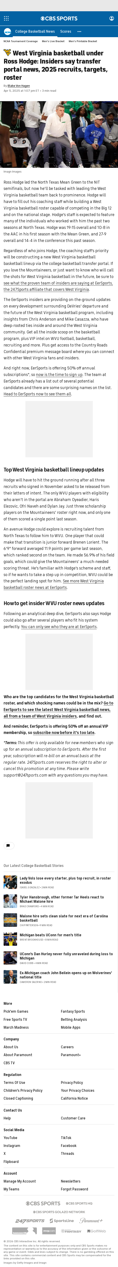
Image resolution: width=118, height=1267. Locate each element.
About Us (11, 1047)
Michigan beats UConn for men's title (50, 935)
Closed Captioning (18, 1098)
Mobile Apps (70, 1027)
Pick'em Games (16, 1011)
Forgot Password (74, 1189)
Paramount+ (71, 1055)
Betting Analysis (74, 1020)
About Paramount (18, 1055)
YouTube (10, 1138)
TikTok (66, 1138)
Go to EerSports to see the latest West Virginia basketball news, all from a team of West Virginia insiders (58, 710)
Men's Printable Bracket (83, 41)
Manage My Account (20, 1181)
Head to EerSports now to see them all (37, 394)
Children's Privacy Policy (23, 1091)
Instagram (12, 1146)
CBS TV (9, 1063)
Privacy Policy (72, 1083)
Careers (67, 1047)
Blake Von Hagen (19, 86)
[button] (79, 31)
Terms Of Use (14, 1083)
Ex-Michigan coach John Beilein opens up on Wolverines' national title (66, 975)
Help (7, 1118)
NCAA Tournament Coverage (21, 41)
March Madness (16, 1027)
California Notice (74, 1098)
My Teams (11, 1189)
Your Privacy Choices (77, 1091)
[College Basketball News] (35, 31)
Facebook (68, 1146)
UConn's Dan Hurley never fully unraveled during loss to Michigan (66, 956)
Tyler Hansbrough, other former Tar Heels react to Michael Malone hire (62, 899)
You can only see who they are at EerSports (59, 626)
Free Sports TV (15, 1020)
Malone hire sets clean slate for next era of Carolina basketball (64, 918)
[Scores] (66, 31)
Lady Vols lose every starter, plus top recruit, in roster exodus (65, 880)
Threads (67, 1154)
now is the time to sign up (59, 374)
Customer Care (73, 1118)
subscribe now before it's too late (63, 732)
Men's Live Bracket (53, 41)
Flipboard (11, 1162)
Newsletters (70, 1181)
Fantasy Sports (73, 1011)
